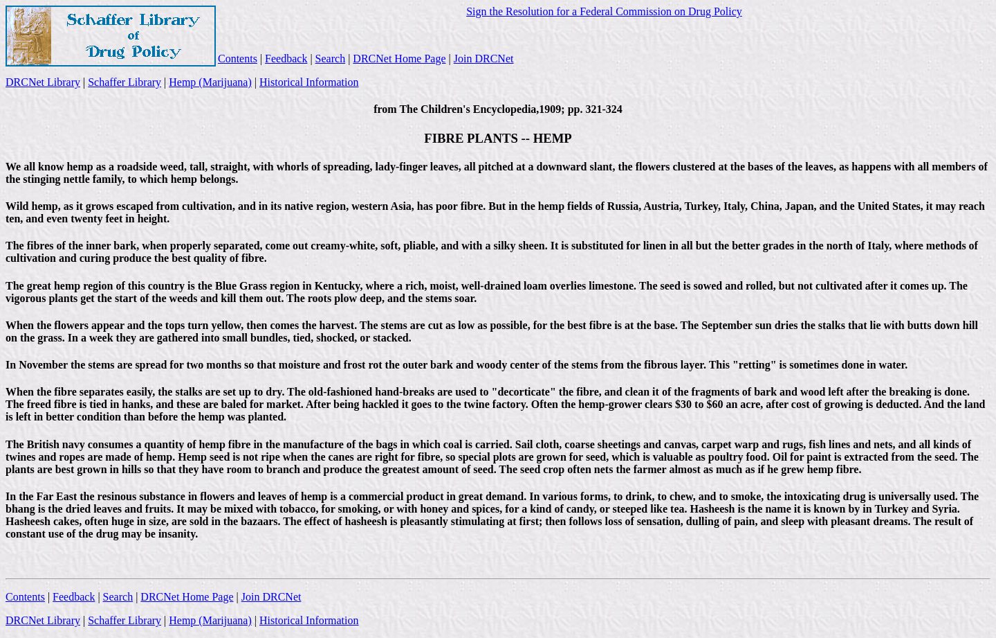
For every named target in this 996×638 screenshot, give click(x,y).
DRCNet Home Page (399, 58)
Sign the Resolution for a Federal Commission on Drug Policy (604, 11)
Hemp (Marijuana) (210, 82)
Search (330, 58)
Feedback (286, 58)
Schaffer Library (124, 82)
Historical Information (309, 82)
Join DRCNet (484, 58)
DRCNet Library (43, 82)
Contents (237, 58)
